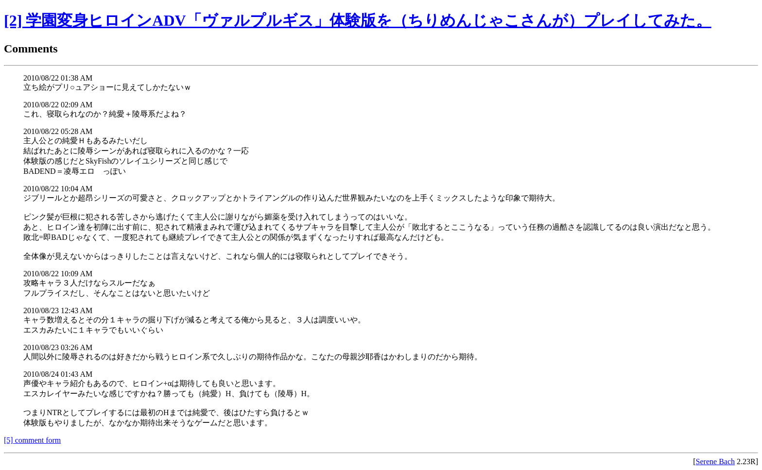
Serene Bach (715, 461)
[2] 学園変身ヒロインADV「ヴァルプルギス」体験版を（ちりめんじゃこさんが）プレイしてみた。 (357, 20)
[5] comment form (32, 440)
